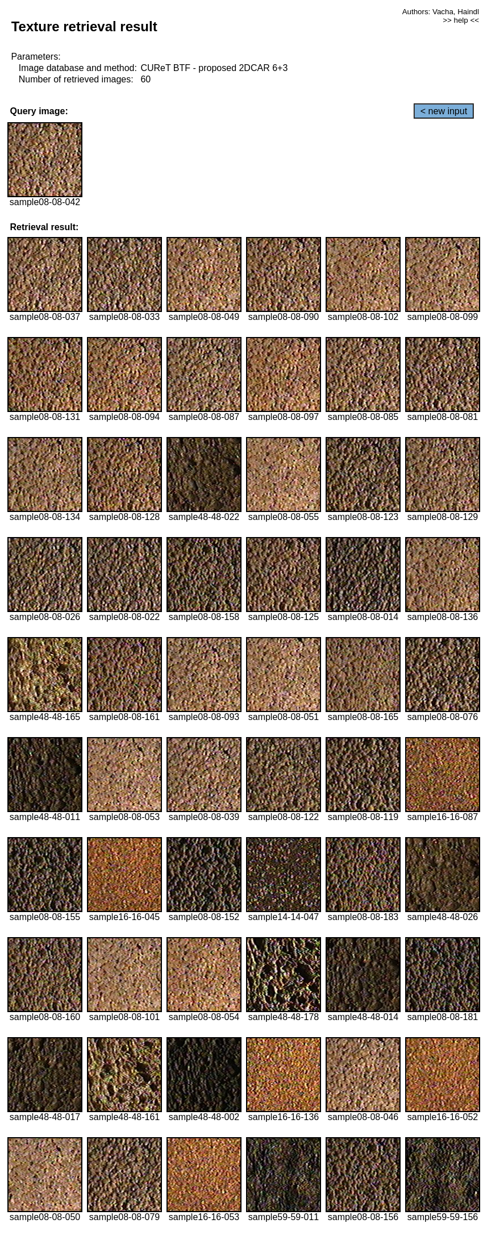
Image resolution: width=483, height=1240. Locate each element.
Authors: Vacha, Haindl (440, 11)
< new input (443, 111)
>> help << (461, 20)
